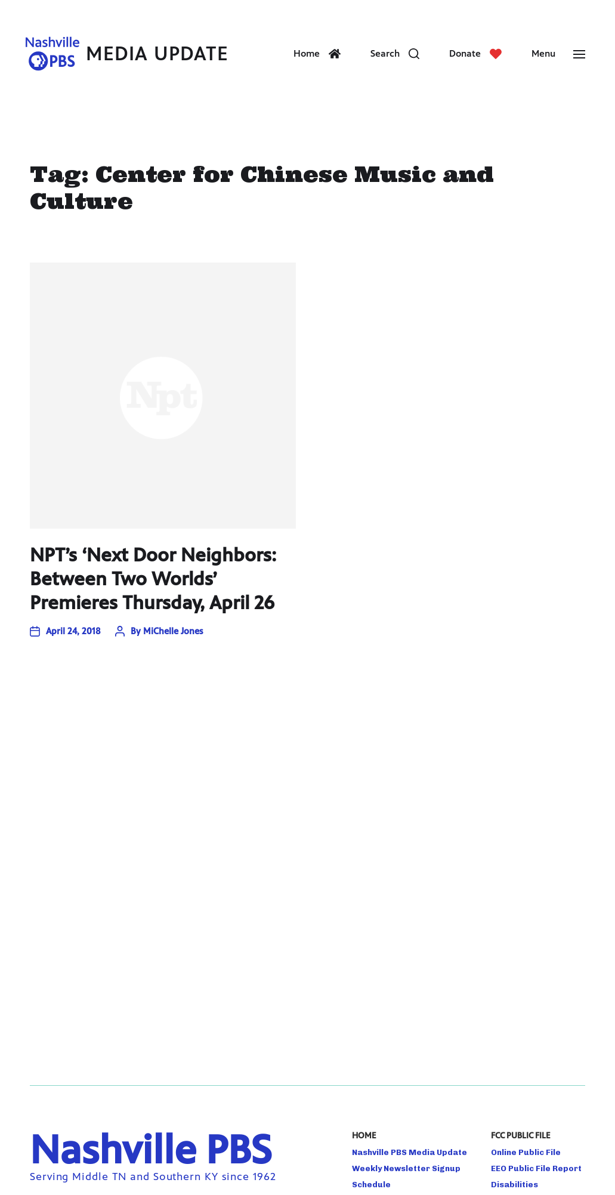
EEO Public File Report (536, 1168)
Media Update (157, 54)
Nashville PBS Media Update (409, 1152)
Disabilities (514, 1184)
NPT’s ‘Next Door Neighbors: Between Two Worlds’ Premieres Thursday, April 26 (153, 579)
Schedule (371, 1184)
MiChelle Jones (173, 631)
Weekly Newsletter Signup (406, 1168)
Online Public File (526, 1152)
